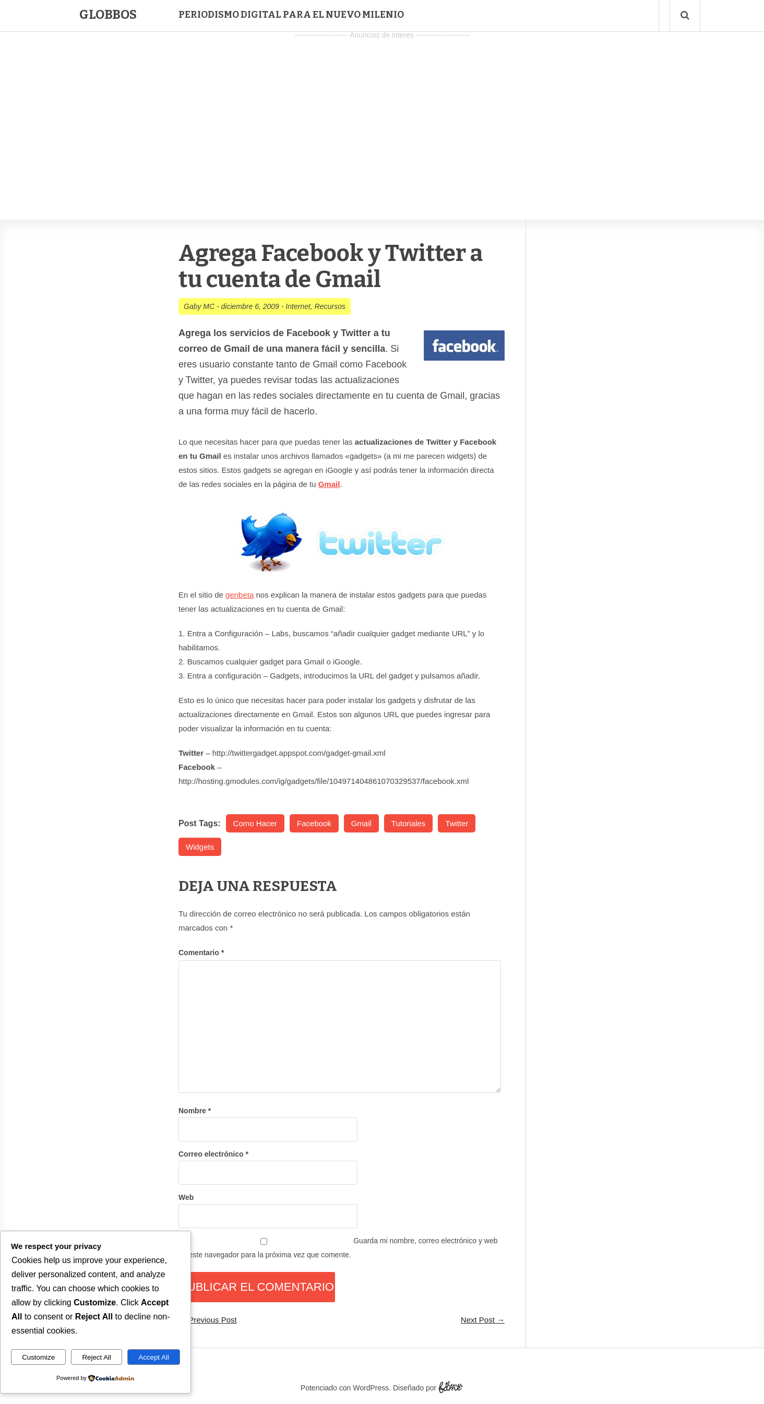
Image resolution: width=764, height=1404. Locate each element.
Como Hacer (255, 823)
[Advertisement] (382, 115)
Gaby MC (199, 306)
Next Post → (483, 1319)
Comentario (201, 952)
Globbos (108, 14)
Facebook (314, 823)
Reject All (96, 1357)
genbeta (239, 594)
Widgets (200, 846)
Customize (38, 1357)
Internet (297, 306)
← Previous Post (207, 1319)
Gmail (361, 823)
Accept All (153, 1357)
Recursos (330, 306)
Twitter (456, 823)
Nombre (194, 1110)
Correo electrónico (213, 1154)
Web (186, 1197)
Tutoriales (408, 823)
